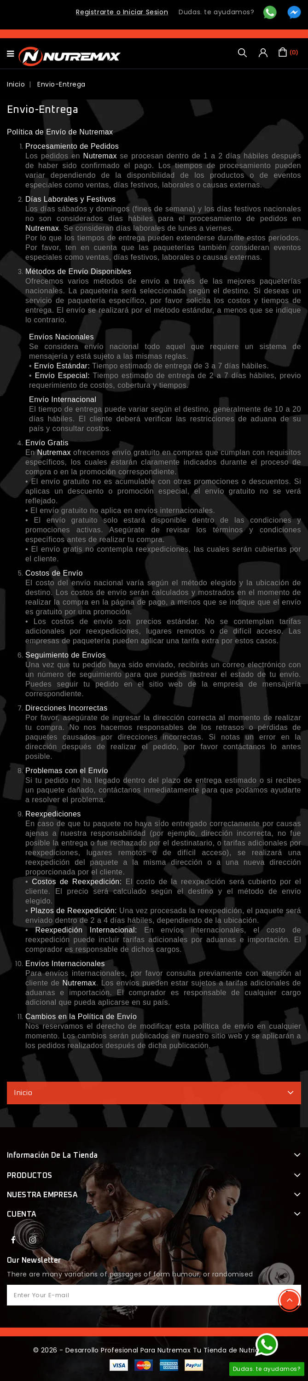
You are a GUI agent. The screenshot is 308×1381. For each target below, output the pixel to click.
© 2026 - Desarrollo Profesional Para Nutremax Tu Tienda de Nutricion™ (154, 1350)
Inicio (23, 1092)
